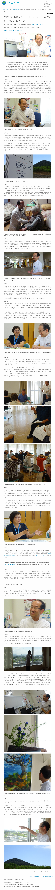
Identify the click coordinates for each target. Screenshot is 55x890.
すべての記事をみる (48, 4)
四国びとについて (48, 3)
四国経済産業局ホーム (9, 879)
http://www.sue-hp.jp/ (38, 24)
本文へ (45, 1)
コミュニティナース (40, 555)
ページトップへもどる (48, 876)
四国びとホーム (6, 9)
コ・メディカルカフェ (10, 564)
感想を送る (46, 6)
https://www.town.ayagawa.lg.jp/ (13, 30)
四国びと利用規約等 (19, 879)
